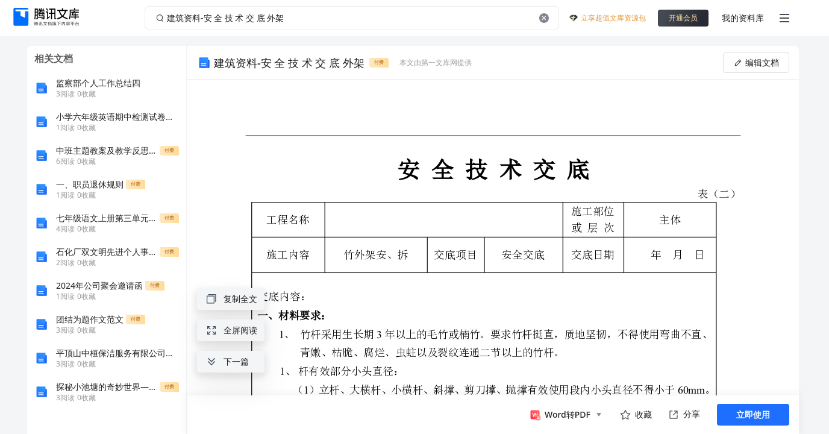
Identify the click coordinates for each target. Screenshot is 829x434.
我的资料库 (743, 18)
